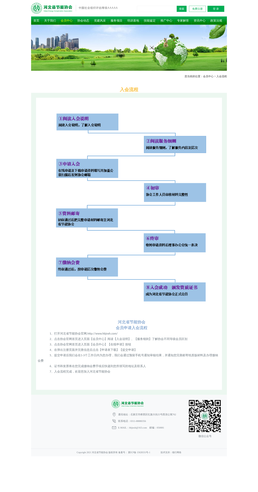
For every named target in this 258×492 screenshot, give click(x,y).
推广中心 (166, 20)
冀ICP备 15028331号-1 (139, 452)
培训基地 (133, 20)
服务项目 (116, 20)
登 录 (216, 8)
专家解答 (183, 20)
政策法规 (216, 20)
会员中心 (67, 20)
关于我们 (50, 20)
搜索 (181, 8)
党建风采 (100, 20)
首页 (36, 20)
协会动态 (83, 20)
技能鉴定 (150, 20)
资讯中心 (200, 20)
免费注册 (197, 8)
